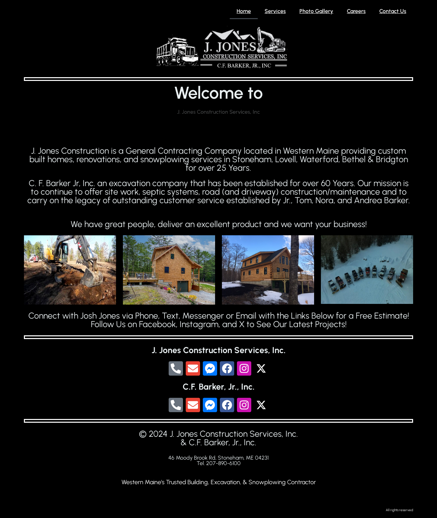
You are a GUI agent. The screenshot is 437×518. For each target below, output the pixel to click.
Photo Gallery (316, 11)
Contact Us (392, 11)
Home (244, 11)
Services (275, 11)
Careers (356, 11)
